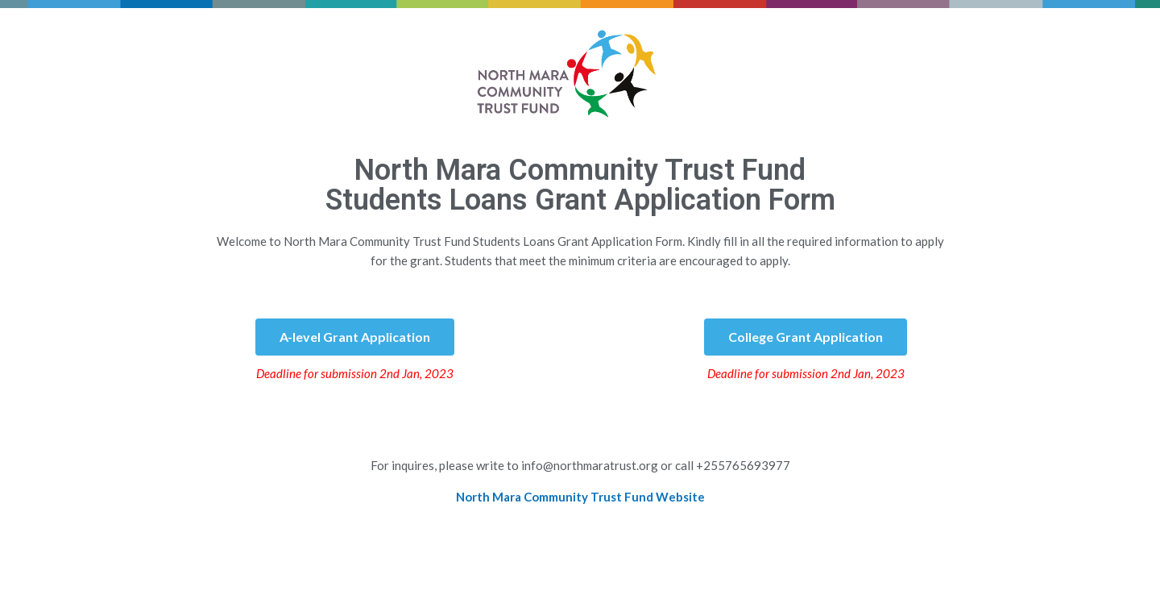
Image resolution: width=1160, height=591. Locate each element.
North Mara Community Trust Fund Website (580, 496)
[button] (354, 337)
